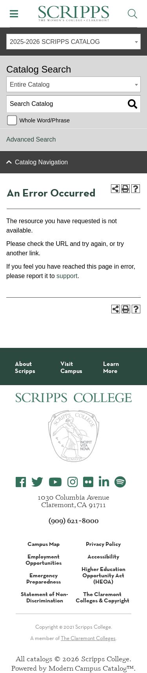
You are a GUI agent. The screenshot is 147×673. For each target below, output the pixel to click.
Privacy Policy (103, 544)
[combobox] (73, 41)
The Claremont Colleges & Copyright (102, 597)
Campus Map (43, 544)
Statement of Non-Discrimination (44, 597)
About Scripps (25, 367)
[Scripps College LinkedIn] (104, 482)
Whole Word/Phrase (44, 120)
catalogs (40, 658)
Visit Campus (71, 367)
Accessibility (103, 556)
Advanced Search (31, 139)
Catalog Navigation (41, 162)
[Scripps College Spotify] (120, 482)
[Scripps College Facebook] (21, 482)
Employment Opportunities (43, 559)
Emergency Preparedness (43, 578)
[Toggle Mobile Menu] (14, 13)
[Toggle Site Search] (132, 13)
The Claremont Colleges (88, 638)
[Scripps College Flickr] (88, 482)
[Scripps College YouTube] (55, 482)
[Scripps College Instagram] (72, 482)
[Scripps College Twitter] (37, 482)
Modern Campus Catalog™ (91, 668)
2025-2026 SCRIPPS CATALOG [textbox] (55, 41)
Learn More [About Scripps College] (111, 367)
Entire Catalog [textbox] (29, 84)
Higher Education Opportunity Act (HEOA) (103, 575)
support (66, 276)
